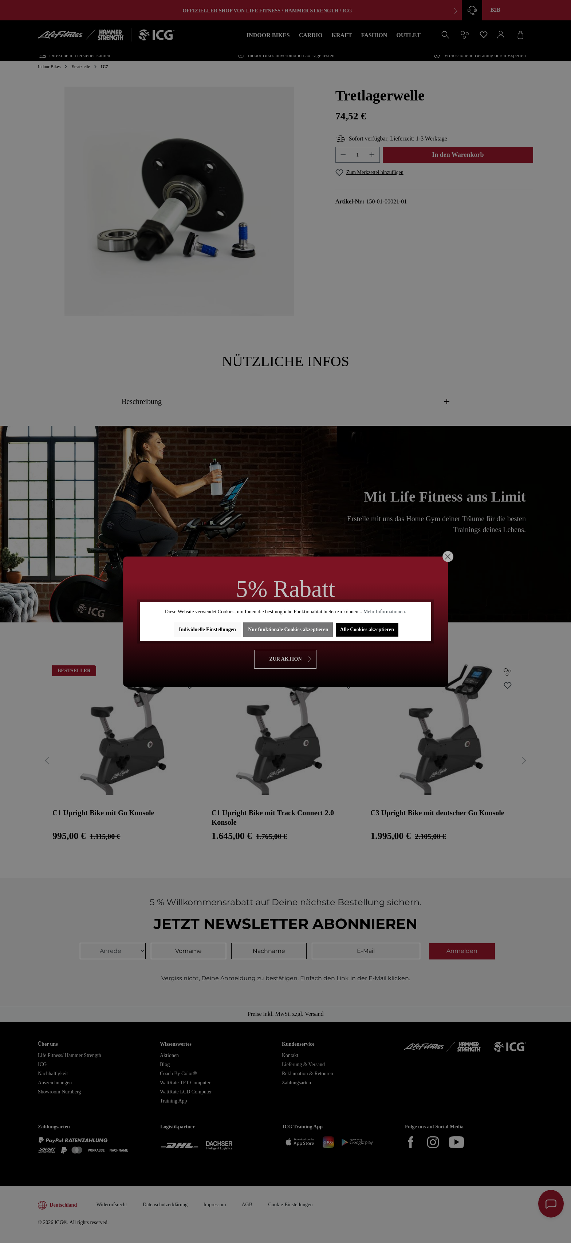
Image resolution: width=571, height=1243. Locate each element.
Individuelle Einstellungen (207, 629)
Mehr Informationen (384, 611)
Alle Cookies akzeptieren (367, 629)
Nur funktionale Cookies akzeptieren (288, 629)
